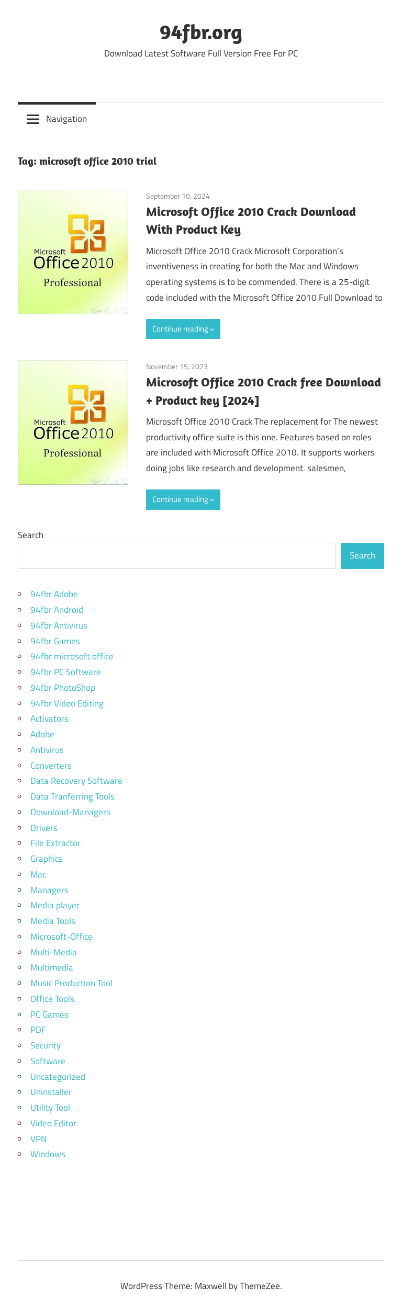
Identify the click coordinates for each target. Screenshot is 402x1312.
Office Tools (52, 999)
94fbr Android (56, 610)
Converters (51, 765)
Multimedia (51, 967)
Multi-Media (53, 952)
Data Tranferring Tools (72, 796)
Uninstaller (51, 1092)
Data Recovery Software (76, 781)
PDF (38, 1029)
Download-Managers (70, 812)
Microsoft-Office (61, 936)
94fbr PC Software (65, 672)
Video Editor (53, 1123)
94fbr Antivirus (58, 625)
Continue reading (180, 329)
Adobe (42, 734)
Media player (55, 905)
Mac (38, 874)
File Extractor (55, 843)
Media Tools (52, 921)
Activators (49, 718)
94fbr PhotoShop (62, 687)
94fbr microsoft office (72, 656)
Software (47, 1061)
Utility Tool (50, 1107)
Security (45, 1045)
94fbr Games (55, 641)
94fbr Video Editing (67, 703)
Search (30, 535)
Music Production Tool (71, 983)
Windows (47, 1154)
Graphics (46, 858)
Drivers (44, 828)
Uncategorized (57, 1076)
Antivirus (47, 750)
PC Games (49, 1014)
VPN (38, 1139)
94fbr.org (201, 31)
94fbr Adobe (54, 594)
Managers (49, 890)
